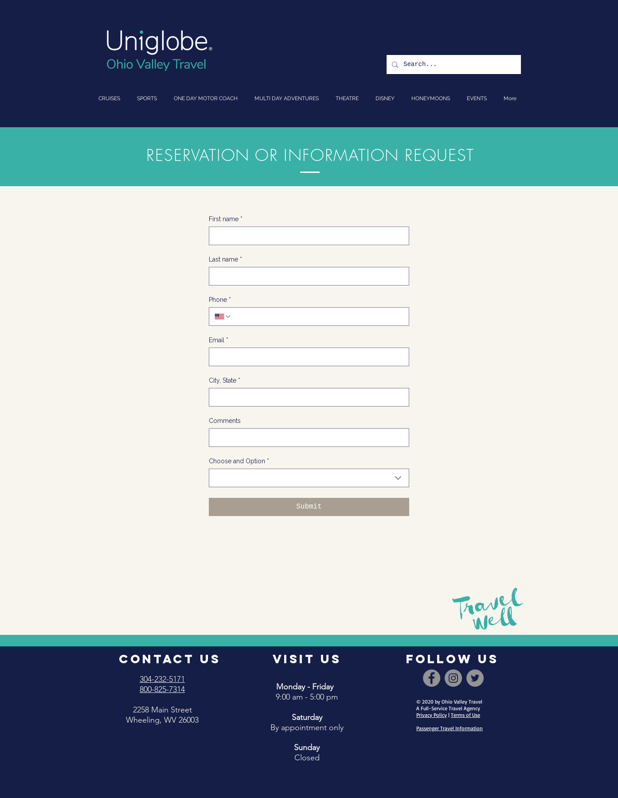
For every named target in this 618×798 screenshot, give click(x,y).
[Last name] (306, 276)
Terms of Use (465, 715)
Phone (220, 300)
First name (226, 219)
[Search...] (452, 64)
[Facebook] (431, 678)
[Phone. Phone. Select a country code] (223, 316)
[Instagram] (453, 678)
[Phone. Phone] (317, 316)
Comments (225, 420)
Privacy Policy (431, 715)
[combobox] (309, 478)
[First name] (306, 236)
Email (218, 340)
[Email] (306, 357)
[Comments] (306, 437)
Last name (225, 259)
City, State (224, 380)
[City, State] (306, 397)
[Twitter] (475, 678)
